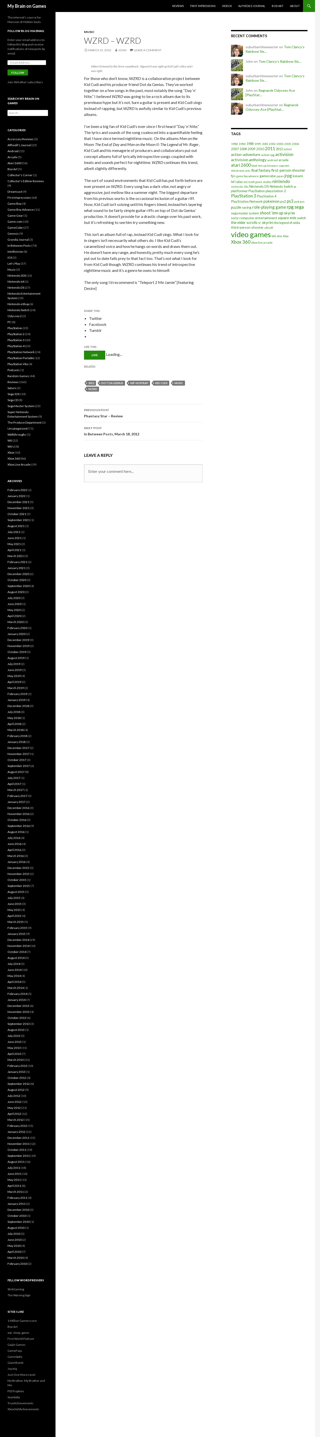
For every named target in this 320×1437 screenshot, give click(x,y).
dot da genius (112, 383)
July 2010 (14, 1234)
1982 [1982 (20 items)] (234, 144)
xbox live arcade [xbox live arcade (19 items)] (261, 242)
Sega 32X (14, 394)
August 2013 (16, 1030)
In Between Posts (19, 245)
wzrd (92, 389)
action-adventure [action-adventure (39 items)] (245, 154)
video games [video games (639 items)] (251, 234)
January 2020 (17, 634)
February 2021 (17, 562)
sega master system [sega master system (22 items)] (245, 213)
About (295, 5)
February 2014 (17, 994)
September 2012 (19, 1084)
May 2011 (14, 1180)
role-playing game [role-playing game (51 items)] (269, 207)
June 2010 (15, 1240)
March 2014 (16, 988)
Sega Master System (21, 406)
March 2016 (16, 856)
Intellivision (15, 251)
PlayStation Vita (18, 364)
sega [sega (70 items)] (299, 207)
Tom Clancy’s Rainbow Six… (279, 61)
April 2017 (14, 784)
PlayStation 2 (16, 334)
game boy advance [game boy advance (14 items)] (247, 176)
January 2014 (17, 1000)
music (178, 383)
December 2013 (18, 1006)
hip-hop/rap (139, 383)
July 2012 (14, 1096)
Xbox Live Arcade (19, 464)
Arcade (12, 157)
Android (13, 151)
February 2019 (17, 694)
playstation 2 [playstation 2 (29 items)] (276, 191)
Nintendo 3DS (17, 275)
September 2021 (19, 520)
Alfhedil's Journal (19, 145)
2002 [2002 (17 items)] (272, 143)
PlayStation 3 (16, 340)
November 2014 (19, 946)
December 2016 (18, 808)
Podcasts (14, 370)
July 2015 (14, 898)
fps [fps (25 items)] (233, 176)
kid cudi (161, 383)
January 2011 (17, 1204)
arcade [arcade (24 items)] (283, 160)
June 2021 (15, 538)
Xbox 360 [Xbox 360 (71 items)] (240, 242)
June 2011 (15, 1174)
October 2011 (17, 1150)
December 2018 (18, 706)
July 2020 (14, 598)
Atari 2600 (15, 163)
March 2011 (16, 1192)
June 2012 (15, 1102)
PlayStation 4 (16, 346)
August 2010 (16, 1228)
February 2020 (17, 628)
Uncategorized (18, 428)
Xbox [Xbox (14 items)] (285, 236)
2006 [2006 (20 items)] (295, 144)
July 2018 (14, 712)
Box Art (278, 5)
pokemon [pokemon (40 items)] (272, 201)
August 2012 (16, 1090)
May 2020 (14, 610)
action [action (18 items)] (288, 149)
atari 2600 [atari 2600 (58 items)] (241, 165)
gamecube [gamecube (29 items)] (268, 176)
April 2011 (14, 1186)
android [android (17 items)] (272, 160)
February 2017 (17, 796)
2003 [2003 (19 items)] (280, 144)
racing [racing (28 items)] (247, 207)
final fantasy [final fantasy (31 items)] (260, 170)
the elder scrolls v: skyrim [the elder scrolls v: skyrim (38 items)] (252, 222)
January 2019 (17, 700)
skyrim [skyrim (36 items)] (289, 213)
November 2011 (19, 1144)
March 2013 (16, 1060)
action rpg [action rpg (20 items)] (267, 155)
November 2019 (19, 646)
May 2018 (14, 718)
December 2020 (18, 574)
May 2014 (14, 976)
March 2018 (16, 730)
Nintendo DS (16, 287)
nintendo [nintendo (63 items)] (281, 181)
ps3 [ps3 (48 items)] (290, 201)
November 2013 (19, 1012)
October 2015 (17, 880)
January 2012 (17, 1132)
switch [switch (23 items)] (301, 218)
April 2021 (14, 550)
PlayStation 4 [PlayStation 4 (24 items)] (266, 196)
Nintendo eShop (18, 304)
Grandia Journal (18, 239)
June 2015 (15, 904)
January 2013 (17, 1072)
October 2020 (17, 580)
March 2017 (16, 790)
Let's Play (14, 263)
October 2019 (17, 652)
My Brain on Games (27, 6)
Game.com (15, 221)
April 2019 (14, 682)
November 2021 (19, 508)
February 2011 (17, 1198)
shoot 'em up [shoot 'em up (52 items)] (271, 212)
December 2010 (18, 1210)
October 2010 (17, 1216)
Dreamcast (15, 191)
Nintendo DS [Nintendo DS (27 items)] (259, 186)
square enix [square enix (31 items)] (287, 218)
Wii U (11, 446)
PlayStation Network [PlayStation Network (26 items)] (247, 201)
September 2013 (19, 1024)
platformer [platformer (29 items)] (239, 191)
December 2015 (18, 868)
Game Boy (15, 203)
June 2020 (15, 604)
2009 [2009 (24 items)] (252, 149)
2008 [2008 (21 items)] (243, 149)
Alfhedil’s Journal (251, 5)
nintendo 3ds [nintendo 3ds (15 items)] (239, 186)
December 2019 (18, 640)
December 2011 (18, 1138)
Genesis (13, 233)
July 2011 (14, 1168)
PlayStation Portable (21, 358)
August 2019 (16, 658)
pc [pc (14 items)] (295, 186)
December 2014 (18, 940)
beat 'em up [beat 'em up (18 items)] (259, 165)
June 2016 (15, 844)
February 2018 (17, 736)
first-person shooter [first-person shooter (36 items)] (288, 170)
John (122, 50)
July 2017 (14, 778)
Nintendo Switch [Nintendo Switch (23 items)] (281, 186)
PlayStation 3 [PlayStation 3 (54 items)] (243, 195)
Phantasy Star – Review (143, 412)
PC (9, 322)
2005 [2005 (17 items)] (287, 143)
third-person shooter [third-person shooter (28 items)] (247, 227)
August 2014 (16, 958)
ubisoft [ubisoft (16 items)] (268, 227)
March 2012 (16, 1120)
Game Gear (15, 215)
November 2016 (19, 814)
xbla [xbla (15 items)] (279, 236)
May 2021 (14, 544)
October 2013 (17, 1018)
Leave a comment (148, 50)
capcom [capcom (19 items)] (284, 165)
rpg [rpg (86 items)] (290, 207)
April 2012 (14, 1114)
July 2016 (14, 838)
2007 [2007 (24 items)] (235, 149)
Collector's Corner (20, 175)
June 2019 (15, 670)
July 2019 (14, 664)
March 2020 (16, 622)
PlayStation (15, 328)
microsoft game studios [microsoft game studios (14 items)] (258, 181)
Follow (17, 72)
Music (89, 32)
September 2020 (19, 586)
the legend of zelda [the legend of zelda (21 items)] (287, 223)
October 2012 (17, 1078)
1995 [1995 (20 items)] (257, 144)
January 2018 (17, 742)
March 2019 (16, 688)
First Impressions (203, 5)
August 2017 (16, 772)
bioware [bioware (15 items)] (272, 165)
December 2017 (18, 748)
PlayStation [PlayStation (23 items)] (256, 191)
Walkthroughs (17, 434)
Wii (10, 440)
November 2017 (19, 754)
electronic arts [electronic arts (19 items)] (240, 170)
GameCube (15, 227)
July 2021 (14, 532)
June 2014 (15, 970)
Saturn (12, 388)
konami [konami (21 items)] (298, 176)
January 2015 (17, 934)
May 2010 (14, 1246)
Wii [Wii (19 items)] (274, 236)
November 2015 (19, 874)
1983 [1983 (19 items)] (242, 144)
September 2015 (19, 886)
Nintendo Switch (19, 310)
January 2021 (17, 568)
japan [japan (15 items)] (280, 176)
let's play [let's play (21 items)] (237, 182)
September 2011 (19, 1156)
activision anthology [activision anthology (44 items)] (248, 159)
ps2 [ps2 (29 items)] (283, 201)
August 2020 (16, 592)
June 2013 (15, 1042)
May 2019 (14, 676)
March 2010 (16, 1258)
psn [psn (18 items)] (302, 201)
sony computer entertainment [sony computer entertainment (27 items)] (254, 218)
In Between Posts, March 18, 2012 (143, 430)
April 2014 (14, 982)
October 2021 (17, 514)
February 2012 (17, 1126)
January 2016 (17, 862)
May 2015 (14, 910)
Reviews (178, 5)
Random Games (18, 376)
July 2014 (14, 964)
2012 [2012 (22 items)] (279, 149)
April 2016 (14, 850)
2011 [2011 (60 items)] (270, 148)
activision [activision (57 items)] (284, 154)
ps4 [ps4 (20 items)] (296, 201)
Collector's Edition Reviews (26, 181)
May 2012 (14, 1108)
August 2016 (16, 832)
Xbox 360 (14, 458)
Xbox (11, 452)
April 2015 (14, 916)
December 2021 (18, 502)
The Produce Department (25, 422)
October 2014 (17, 952)
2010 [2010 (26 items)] (260, 149)
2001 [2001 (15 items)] (265, 143)
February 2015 (17, 928)
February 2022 (17, 490)
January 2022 (17, 496)
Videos (227, 5)
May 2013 (14, 1048)
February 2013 (17, 1066)
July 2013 (14, 1036)
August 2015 (16, 892)
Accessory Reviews (21, 139)
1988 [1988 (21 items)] (250, 144)
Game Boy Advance (21, 209)
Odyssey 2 (15, 316)
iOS (10, 257)
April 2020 (14, 616)
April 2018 (14, 724)
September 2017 (19, 766)
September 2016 (19, 826)
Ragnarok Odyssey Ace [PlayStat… (272, 107)
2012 (91, 383)
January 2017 (17, 802)
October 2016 (17, 820)
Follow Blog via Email (26, 30)
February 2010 (17, 1264)
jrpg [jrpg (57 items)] (288, 175)
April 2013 (14, 1054)
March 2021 (16, 556)
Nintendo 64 (16, 281)
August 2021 (16, 526)
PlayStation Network (21, 352)
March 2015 (16, 922)
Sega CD (13, 400)
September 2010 (19, 1222)
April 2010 (14, 1252)
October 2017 (17, 760)
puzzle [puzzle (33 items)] (236, 207)
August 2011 (16, 1162)
